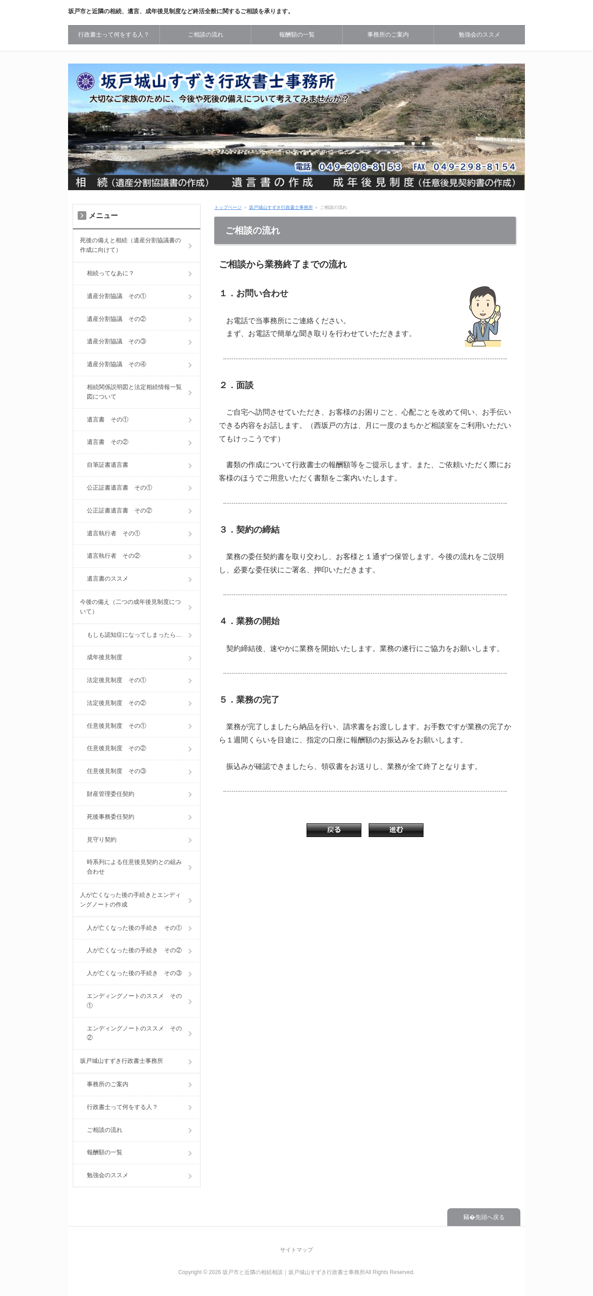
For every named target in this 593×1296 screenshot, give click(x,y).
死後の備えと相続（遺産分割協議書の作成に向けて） (130, 245)
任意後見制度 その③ (116, 771)
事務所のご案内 (388, 34)
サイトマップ (296, 1250)
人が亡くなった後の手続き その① (134, 927)
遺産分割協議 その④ (116, 364)
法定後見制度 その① (116, 680)
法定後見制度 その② (116, 702)
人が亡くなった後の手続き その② (134, 950)
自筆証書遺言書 (107, 464)
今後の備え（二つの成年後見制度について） (130, 606)
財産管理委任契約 (110, 793)
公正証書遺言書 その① (119, 487)
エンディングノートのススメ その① (134, 1000)
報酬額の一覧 (297, 34)
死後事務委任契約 (110, 816)
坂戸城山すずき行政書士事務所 (281, 207)
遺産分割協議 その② (116, 318)
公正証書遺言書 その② (119, 510)
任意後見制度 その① (116, 725)
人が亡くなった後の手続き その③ (134, 973)
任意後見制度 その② (116, 748)
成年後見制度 (104, 657)
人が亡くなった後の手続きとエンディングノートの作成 (130, 899)
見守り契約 (101, 839)
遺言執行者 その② (113, 555)
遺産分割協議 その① (116, 296)
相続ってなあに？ (110, 273)
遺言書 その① (107, 419)
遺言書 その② (107, 441)
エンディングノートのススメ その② (134, 1033)
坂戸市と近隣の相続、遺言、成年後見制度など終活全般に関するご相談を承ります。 (181, 11)
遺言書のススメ (107, 578)
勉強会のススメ (479, 34)
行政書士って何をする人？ (113, 34)
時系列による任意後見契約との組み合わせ (134, 867)
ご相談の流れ (205, 34)
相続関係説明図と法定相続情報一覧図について (134, 392)
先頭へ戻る (490, 1217)
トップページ (228, 207)
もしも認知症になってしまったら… (134, 634)
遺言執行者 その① (113, 533)
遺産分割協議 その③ (116, 341)
